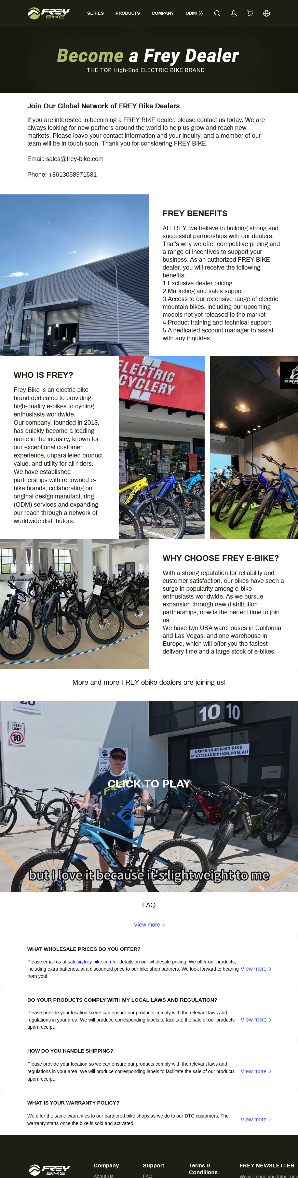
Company (106, 1165)
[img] (149, 91)
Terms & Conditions (203, 1169)
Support (153, 1165)
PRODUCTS (128, 13)
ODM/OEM (196, 13)
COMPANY (163, 13)
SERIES (95, 13)
